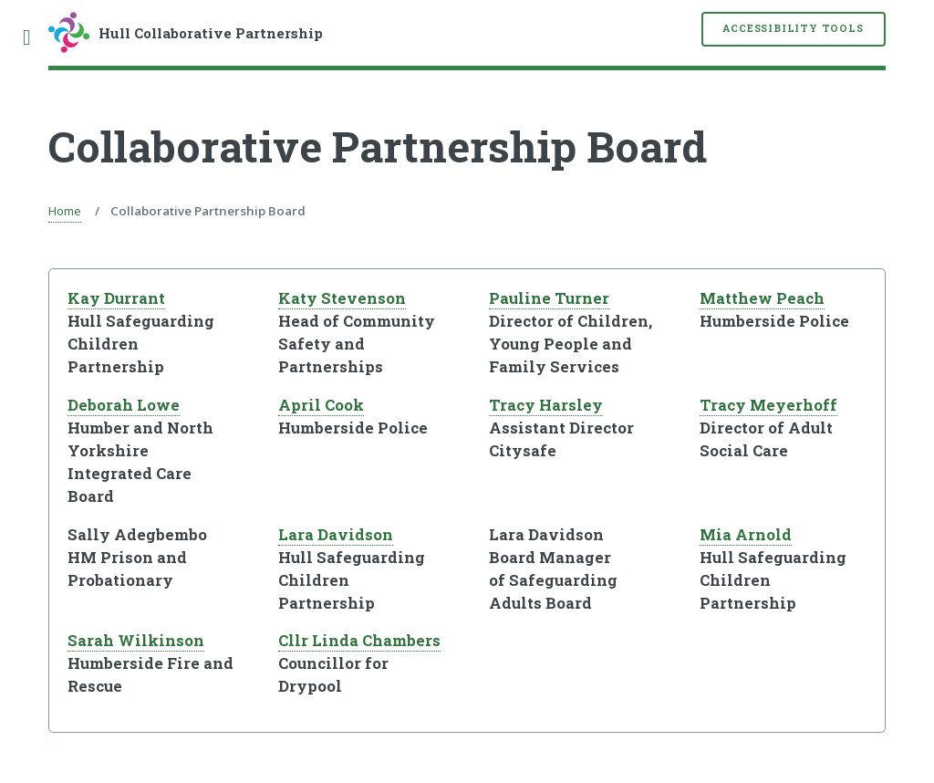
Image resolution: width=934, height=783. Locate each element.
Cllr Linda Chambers (359, 641)
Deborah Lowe (123, 405)
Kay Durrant (116, 298)
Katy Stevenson (342, 298)
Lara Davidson (335, 535)
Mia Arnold (746, 535)
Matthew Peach (762, 298)
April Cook (321, 405)
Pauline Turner (549, 298)
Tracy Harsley (546, 405)
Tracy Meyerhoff (768, 405)
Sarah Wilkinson (135, 641)
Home (64, 211)
